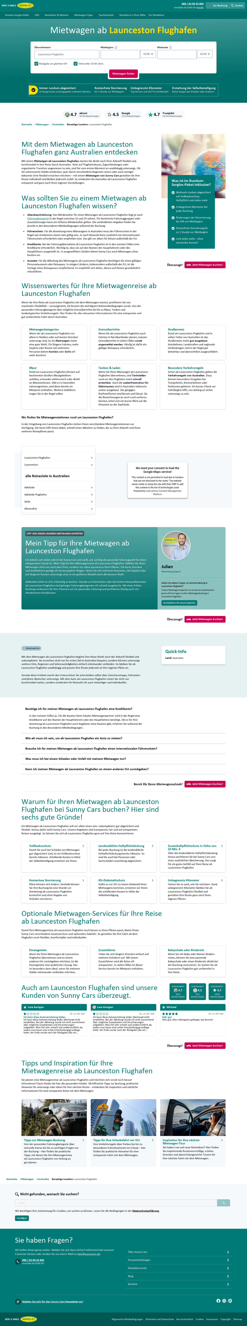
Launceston (58, 464)
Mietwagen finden (123, 73)
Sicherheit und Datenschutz (159, 1319)
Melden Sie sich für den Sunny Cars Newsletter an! (52, 1301)
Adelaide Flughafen (58, 494)
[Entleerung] (96, 54)
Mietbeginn (109, 47)
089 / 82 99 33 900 (33, 1260)
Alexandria (58, 508)
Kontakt (200, 7)
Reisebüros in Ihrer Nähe (132, 15)
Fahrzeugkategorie (38, 218)
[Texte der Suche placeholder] (116, 1202)
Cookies (200, 1319)
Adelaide (58, 487)
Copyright (226, 1319)
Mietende (164, 47)
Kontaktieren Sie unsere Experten (179, 603)
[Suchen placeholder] (223, 1202)
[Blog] (230, 1301)
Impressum (212, 1319)
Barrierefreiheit (184, 1319)
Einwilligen (22, 1218)
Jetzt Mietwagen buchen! (204, 265)
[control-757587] (120, 54)
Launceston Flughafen (58, 457)
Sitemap (237, 1319)
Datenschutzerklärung (146, 1210)
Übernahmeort (42, 47)
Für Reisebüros (156, 15)
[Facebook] (218, 1301)
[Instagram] (224, 1301)
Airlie (58, 501)
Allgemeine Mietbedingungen (127, 1319)
